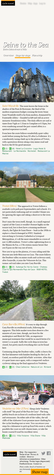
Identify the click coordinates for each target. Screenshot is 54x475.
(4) (12, 148)
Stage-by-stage (22, 55)
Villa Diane (36, 435)
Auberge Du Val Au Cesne (27, 267)
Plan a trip (37, 55)
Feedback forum (26, 464)
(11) (12, 435)
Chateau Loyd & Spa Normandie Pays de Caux (24, 268)
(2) (5, 367)
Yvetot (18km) (9, 206)
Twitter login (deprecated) (40, 461)
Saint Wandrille (10, 106)
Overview (8, 55)
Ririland (47, 367)
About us (30, 457)
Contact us (37, 464)
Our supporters (30, 452)
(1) (5, 148)
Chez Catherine (23, 367)
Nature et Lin (37, 367)
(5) (12, 267)
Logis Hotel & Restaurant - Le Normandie (24, 149)
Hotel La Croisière (24, 148)
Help (21, 452)
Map (30, 3)
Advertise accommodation (30, 459)
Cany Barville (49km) (13, 324)
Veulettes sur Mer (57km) (15, 408)
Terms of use (24, 454)
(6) (5, 435)
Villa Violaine (23, 435)
